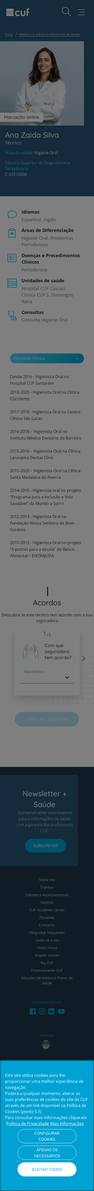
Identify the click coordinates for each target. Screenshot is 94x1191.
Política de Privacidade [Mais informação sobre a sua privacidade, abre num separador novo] (27, 1123)
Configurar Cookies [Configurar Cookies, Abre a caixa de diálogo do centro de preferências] (47, 1136)
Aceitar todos (47, 1169)
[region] (47, 1125)
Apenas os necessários (47, 1152)
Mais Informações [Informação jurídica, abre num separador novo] (67, 1123)
